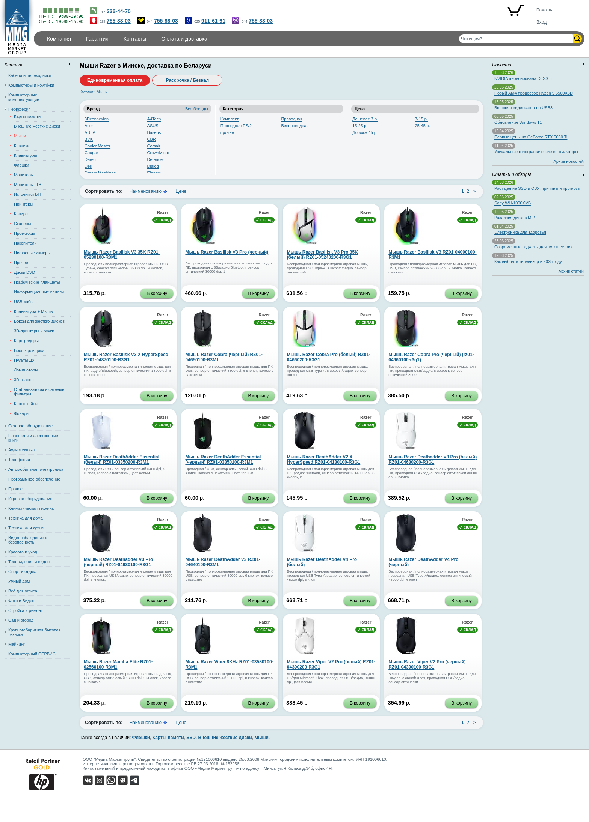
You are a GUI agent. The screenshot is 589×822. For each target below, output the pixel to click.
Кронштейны (26, 403)
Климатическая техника (31, 508)
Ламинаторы (26, 370)
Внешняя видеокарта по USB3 (523, 107)
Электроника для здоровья (520, 232)
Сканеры (22, 223)
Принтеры (23, 204)
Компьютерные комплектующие (23, 97)
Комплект (229, 119)
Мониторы (24, 175)
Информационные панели (39, 292)
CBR (151, 139)
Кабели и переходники (29, 75)
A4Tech (154, 119)
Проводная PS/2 (236, 125)
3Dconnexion (97, 119)
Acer (89, 125)
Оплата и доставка (184, 39)
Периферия (19, 109)
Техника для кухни (26, 528)
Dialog (153, 166)
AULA (90, 132)
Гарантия (97, 39)
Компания (59, 39)
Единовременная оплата (114, 80)
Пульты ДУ (24, 360)
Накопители (25, 243)
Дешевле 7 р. (365, 119)
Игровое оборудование (30, 498)
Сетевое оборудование (30, 426)
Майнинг (16, 644)
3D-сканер (24, 379)
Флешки (21, 165)
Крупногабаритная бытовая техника (34, 632)
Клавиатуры (25, 155)
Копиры (21, 214)
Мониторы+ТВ (27, 184)
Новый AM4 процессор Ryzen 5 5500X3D (533, 93)
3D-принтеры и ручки (34, 331)
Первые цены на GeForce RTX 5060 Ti (530, 137)
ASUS (153, 125)
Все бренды (196, 109)
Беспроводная (294, 125)
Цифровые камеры (32, 253)
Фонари (21, 413)
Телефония (19, 459)
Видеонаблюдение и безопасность (28, 539)
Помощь (544, 10)
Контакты (135, 39)
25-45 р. (422, 125)
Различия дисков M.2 (514, 217)
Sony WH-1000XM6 (512, 203)
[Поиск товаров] (516, 38)
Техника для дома (25, 518)
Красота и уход (22, 552)
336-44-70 (119, 11)
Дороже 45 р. (365, 132)
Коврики (22, 145)
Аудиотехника (21, 450)
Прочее (21, 262)
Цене (180, 191)
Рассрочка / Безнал (187, 80)
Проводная (291, 119)
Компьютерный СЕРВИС (32, 654)
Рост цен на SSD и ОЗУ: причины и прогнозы (537, 188)
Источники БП (27, 194)
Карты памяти (27, 116)
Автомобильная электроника (35, 469)
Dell (88, 166)
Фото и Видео (21, 600)
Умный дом (19, 581)
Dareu (90, 159)
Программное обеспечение (34, 479)
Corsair (153, 146)
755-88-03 (119, 21)
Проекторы (24, 233)
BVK (89, 139)
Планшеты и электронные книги (33, 437)
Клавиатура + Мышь (33, 311)
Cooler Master (97, 146)
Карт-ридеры (26, 340)
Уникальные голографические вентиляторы (536, 151)
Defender (155, 159)
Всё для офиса (22, 591)
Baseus (154, 132)
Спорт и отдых (22, 571)
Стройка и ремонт (25, 610)
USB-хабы (23, 301)
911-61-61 (213, 21)
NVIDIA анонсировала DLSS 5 (523, 78)
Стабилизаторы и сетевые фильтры (39, 391)
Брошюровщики (29, 350)
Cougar (91, 152)
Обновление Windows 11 (518, 122)
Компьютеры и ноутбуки (31, 85)
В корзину (156, 293)
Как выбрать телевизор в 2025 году (528, 261)
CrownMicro (158, 152)
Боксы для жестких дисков (39, 321)
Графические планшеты (37, 282)
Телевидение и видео (29, 561)
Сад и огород (20, 620)
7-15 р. (421, 119)
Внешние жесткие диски (37, 126)
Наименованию (145, 191)
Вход (541, 22)
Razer (162, 212)
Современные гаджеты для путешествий (533, 247)
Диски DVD (24, 272)
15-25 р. (359, 125)
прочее (227, 132)
